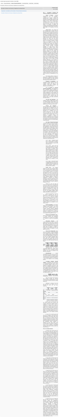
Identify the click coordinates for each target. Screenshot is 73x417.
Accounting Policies (25, 3)
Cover (1, 3)
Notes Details (36, 3)
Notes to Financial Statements (16, 3)
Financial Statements (6, 3)
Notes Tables (31, 3)
